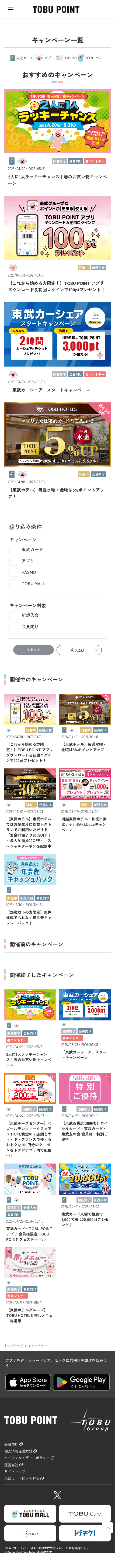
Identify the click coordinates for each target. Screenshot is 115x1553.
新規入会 (30, 615)
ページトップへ (107, 1527)
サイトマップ (17, 1474)
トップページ (13, 1345)
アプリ (28, 560)
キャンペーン (37, 1345)
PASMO (29, 572)
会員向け (30, 626)
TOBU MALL (34, 583)
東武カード (32, 549)
